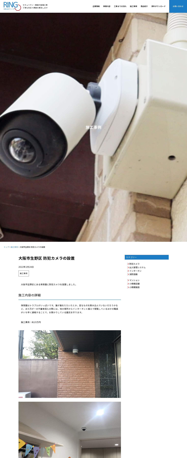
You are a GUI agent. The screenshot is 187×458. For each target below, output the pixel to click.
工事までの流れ (120, 6)
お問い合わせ (178, 6)
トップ (6, 247)
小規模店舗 (133, 283)
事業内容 (106, 6)
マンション (133, 280)
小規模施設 (133, 287)
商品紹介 (144, 6)
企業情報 (96, 6)
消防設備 (132, 274)
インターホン (134, 270)
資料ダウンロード (158, 6)
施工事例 (133, 6)
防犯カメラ (133, 263)
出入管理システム (136, 267)
